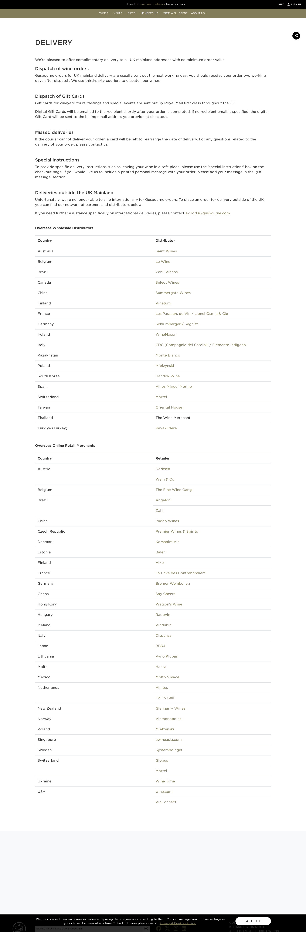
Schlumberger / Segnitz (177, 324)
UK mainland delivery (149, 4)
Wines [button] (103, 13)
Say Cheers (165, 594)
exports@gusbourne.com (208, 213)
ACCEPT (253, 921)
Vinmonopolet (168, 719)
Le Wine (163, 262)
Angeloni (163, 500)
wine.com (164, 792)
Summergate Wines (173, 293)
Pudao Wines (167, 521)
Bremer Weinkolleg (173, 583)
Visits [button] (117, 13)
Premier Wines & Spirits (177, 531)
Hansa (161, 667)
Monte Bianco (168, 355)
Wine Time (165, 781)
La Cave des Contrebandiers (180, 573)
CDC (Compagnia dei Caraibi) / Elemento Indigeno (201, 345)
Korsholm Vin (168, 542)
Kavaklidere (166, 428)
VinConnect (166, 802)
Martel (161, 397)
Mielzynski (165, 366)
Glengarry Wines (170, 708)
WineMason (166, 334)
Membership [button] (149, 13)
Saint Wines (166, 251)
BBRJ (160, 646)
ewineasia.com (169, 740)
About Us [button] (198, 13)
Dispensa (163, 636)
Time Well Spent (175, 13)
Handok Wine (168, 376)
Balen (161, 552)
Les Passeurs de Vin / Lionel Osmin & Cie (192, 314)
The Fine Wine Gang (174, 490)
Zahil (160, 511)
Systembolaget (169, 750)
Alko (160, 563)
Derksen (163, 469)
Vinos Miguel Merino (174, 387)
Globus (162, 760)
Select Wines (167, 282)
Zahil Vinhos (167, 272)
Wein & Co (165, 479)
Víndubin (163, 625)
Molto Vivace (167, 677)
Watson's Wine (169, 604)
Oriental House (169, 407)
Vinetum (163, 303)
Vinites (162, 688)
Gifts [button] (131, 13)
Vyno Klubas (167, 656)
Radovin (163, 615)
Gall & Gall (165, 698)
